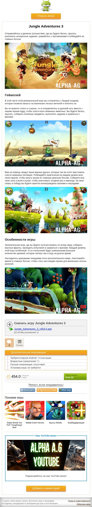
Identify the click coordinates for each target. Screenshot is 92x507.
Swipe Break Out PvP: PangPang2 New (14, 425)
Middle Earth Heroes (35, 423)
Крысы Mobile (55, 423)
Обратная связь (83, 504)
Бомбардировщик (76, 423)
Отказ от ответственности (79, 501)
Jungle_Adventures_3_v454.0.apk (33, 329)
